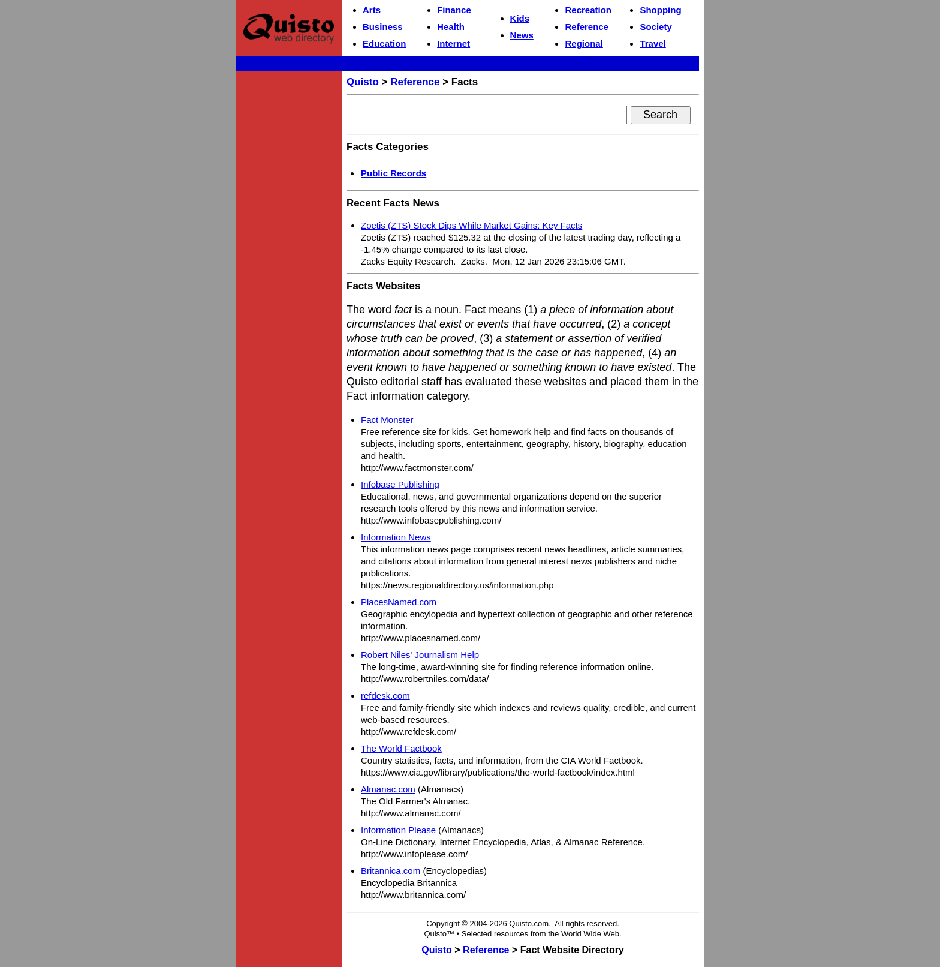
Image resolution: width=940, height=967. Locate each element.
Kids (520, 18)
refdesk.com (385, 695)
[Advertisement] (289, 256)
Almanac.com (388, 789)
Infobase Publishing (400, 484)
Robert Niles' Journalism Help (420, 655)
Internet (453, 43)
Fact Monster (387, 420)
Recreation (588, 10)
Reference (586, 27)
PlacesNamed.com (398, 602)
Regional (583, 43)
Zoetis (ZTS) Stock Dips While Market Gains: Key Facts (471, 225)
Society (655, 27)
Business (383, 27)
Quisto (363, 82)
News (522, 35)
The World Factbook (401, 748)
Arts (372, 10)
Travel (652, 43)
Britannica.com (390, 871)
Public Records (393, 173)
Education (384, 43)
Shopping (660, 10)
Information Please (398, 830)
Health (451, 27)
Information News (396, 537)
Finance (454, 10)
